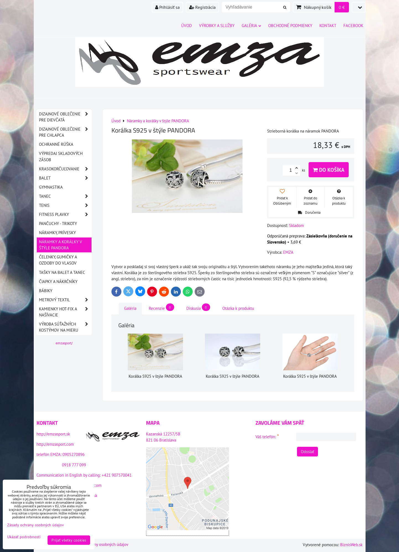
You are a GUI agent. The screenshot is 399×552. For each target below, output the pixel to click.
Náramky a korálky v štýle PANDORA (60, 244)
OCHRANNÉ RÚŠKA (56, 144)
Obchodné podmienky (290, 25)
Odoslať (307, 451)
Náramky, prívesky (57, 232)
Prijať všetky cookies (68, 540)
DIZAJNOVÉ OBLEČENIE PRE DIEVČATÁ (65, 117)
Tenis (65, 205)
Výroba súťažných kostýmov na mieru (65, 327)
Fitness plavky (65, 214)
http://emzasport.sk (53, 434)
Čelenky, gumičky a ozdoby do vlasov (58, 260)
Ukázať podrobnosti (24, 537)
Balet (65, 178)
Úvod (186, 25)
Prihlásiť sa (167, 7)
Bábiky (45, 290)
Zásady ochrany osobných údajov (100, 544)
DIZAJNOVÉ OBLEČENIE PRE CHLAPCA (65, 132)
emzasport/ (64, 343)
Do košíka (329, 169)
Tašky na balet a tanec (62, 272)
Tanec (65, 196)
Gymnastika (51, 187)
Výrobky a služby (216, 25)
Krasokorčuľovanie (65, 169)
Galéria (251, 25)
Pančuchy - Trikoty (58, 223)
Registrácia (202, 7)
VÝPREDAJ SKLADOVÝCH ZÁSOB (61, 156)
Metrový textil (65, 299)
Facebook (353, 25)
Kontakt (327, 25)
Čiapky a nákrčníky (58, 281)
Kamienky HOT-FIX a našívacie (65, 312)
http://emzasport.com (55, 444)
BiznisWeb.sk (351, 544)
